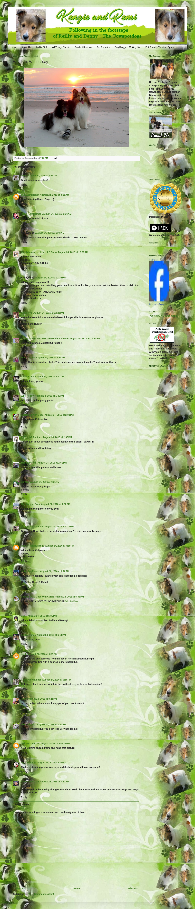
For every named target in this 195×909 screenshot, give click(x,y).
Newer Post (20, 888)
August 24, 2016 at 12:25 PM (48, 312)
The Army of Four (30, 504)
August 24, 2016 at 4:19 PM (59, 545)
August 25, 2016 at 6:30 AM (51, 762)
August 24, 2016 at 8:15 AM (54, 194)
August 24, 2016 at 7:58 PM (56, 679)
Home (13, 47)
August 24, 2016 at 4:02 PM (55, 504)
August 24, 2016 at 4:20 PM (54, 571)
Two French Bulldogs (32, 545)
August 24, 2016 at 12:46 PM (84, 338)
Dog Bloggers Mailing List (128, 47)
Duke (24, 616)
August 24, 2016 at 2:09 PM (59, 415)
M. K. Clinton (28, 357)
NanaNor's (26, 312)
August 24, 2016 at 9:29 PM (55, 743)
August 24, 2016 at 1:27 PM (49, 376)
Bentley (25, 482)
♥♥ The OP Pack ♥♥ (31, 437)
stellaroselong (29, 462)
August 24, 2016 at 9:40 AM (49, 233)
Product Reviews (83, 47)
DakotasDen (71, 601)
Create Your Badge (156, 304)
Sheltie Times (28, 635)
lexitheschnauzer (30, 743)
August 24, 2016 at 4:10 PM (59, 526)
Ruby (24, 698)
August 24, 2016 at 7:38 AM (42, 175)
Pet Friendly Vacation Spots (159, 47)
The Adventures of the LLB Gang (39, 252)
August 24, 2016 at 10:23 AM (73, 252)
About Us (26, 47)
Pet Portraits (103, 47)
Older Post (132, 888)
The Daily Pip (28, 724)
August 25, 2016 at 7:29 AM (54, 781)
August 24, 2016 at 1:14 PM (50, 357)
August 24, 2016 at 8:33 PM (51, 724)
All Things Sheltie (61, 47)
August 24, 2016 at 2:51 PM (52, 462)
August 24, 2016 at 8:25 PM (42, 698)
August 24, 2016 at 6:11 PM (51, 635)
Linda (24, 654)
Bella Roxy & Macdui (32, 526)
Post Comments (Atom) (41, 894)
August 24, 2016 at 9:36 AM (56, 214)
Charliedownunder (31, 679)
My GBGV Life (28, 762)
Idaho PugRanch (30, 571)
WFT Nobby (27, 396)
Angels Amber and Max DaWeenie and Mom (44, 338)
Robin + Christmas (31, 214)
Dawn (24, 175)
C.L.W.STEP (27, 376)
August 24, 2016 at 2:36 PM (57, 437)
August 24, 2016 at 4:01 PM (44, 482)
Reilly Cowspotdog (156, 260)
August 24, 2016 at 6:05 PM (42, 616)
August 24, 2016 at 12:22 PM (50, 277)
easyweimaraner (30, 194)
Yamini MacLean (30, 781)
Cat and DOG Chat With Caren (37, 596)
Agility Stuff (41, 47)
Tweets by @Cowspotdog (163, 315)
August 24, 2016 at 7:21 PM (42, 654)
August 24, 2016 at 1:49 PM (49, 396)
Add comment (21, 804)
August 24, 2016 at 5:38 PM (69, 596)
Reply (24, 184)
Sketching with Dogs (32, 415)
